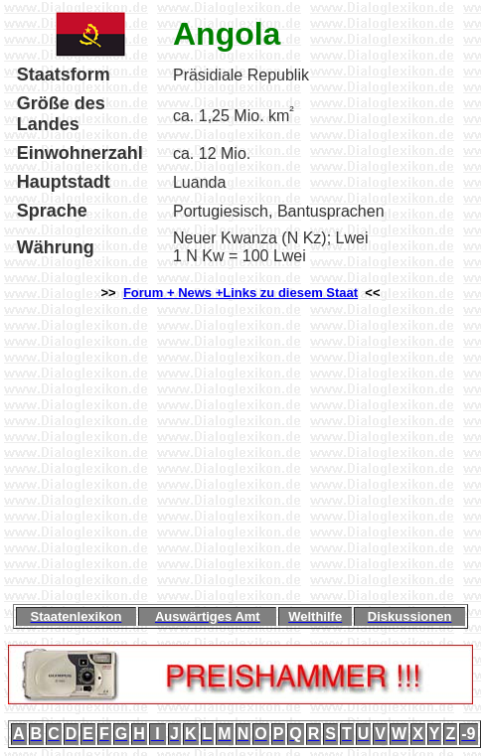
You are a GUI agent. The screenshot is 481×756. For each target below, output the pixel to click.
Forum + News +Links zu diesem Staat (240, 292)
